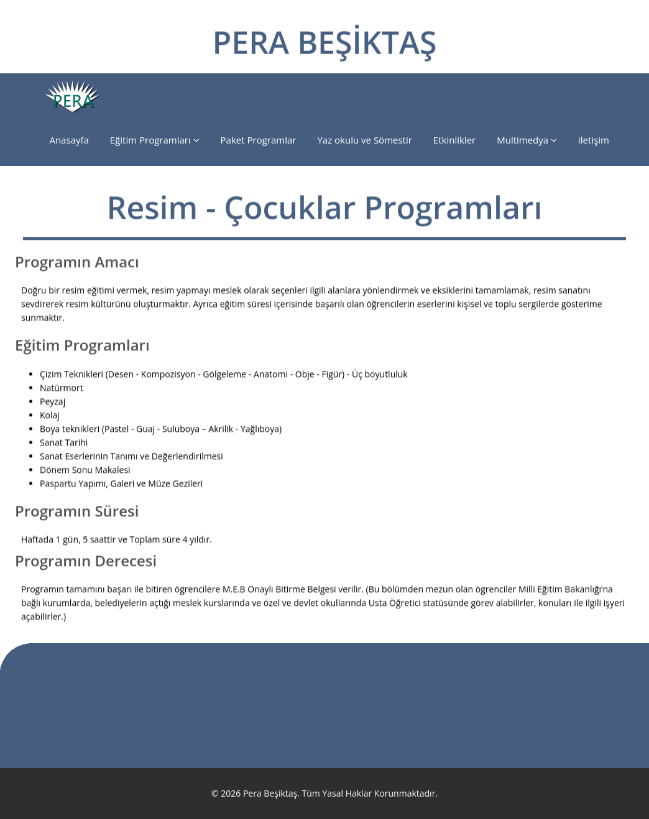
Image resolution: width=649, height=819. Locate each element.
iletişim (593, 140)
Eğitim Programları (155, 140)
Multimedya (527, 140)
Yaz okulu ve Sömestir (364, 140)
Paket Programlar (259, 140)
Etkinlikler (454, 140)
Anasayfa (68, 140)
